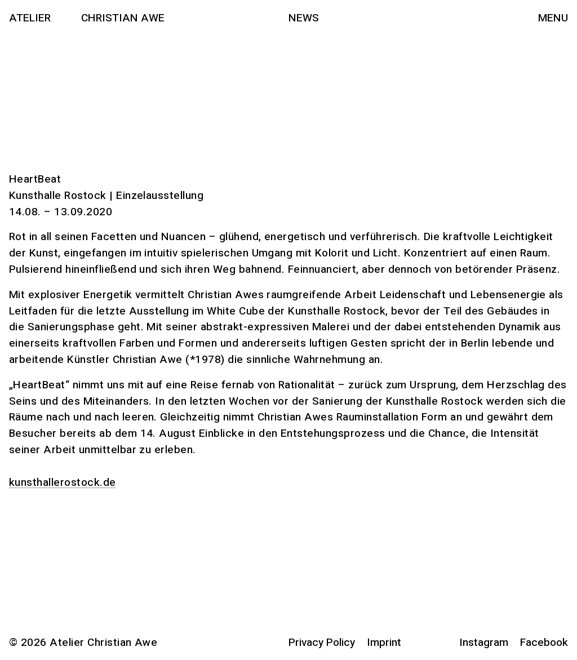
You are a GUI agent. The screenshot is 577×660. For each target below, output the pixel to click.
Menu (553, 18)
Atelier (30, 18)
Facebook (544, 642)
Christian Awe (123, 18)
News (303, 18)
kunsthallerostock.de (62, 482)
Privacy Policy (321, 642)
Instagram (483, 642)
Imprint (384, 642)
